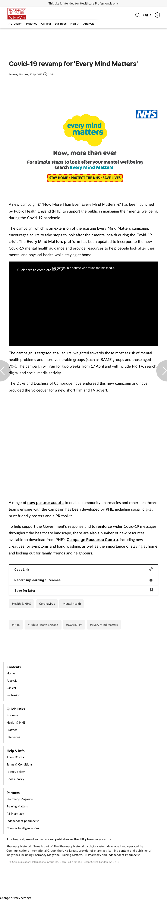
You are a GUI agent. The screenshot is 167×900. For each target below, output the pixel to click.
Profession (13, 695)
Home (11, 673)
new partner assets (45, 502)
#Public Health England (43, 625)
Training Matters (17, 806)
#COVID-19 (74, 625)
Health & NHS (21, 603)
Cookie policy (15, 779)
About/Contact (16, 757)
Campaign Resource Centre (92, 539)
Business (12, 715)
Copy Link (83, 569)
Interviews (13, 737)
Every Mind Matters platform (53, 241)
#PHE (16, 625)
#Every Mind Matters (104, 625)
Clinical (11, 688)
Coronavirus (47, 603)
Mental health (72, 603)
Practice (12, 730)
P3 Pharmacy (15, 813)
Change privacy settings (15, 898)
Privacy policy (16, 771)
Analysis (12, 680)
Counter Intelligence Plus (23, 828)
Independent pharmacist (23, 821)
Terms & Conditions (19, 764)
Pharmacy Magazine (20, 799)
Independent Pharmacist (124, 855)
